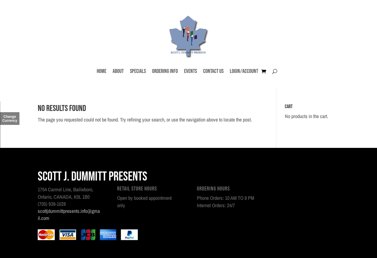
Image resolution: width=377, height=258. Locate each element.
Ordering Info (165, 71)
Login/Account (244, 71)
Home (101, 71)
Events (190, 71)
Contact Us (213, 71)
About (118, 71)
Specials (138, 71)
